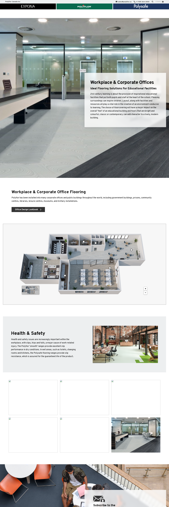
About (28, 14)
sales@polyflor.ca (124, 2)
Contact (122, 14)
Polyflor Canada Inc (12, 2)
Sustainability (108, 14)
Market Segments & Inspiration (49, 14)
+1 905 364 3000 (142, 2)
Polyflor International (140, 14)
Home (17, 14)
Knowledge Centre (89, 14)
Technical (72, 14)
